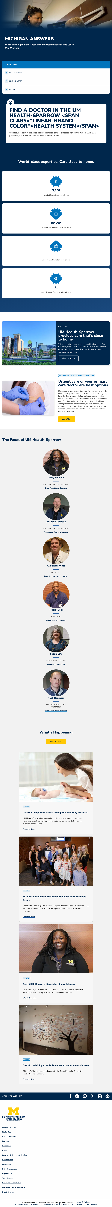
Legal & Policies (83, 1202)
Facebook (70, 1096)
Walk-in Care (7, 1178)
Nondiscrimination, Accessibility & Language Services (36, 1204)
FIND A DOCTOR (15, 81)
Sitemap (80, 1204)
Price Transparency (10, 1169)
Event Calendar (8, 1192)
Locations (6, 1141)
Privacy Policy (67, 1204)
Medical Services (9, 1127)
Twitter (92, 1096)
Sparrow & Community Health (14, 1155)
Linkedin (77, 1096)
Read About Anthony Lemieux (56, 532)
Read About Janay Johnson (56, 488)
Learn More (66, 419)
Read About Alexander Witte (56, 576)
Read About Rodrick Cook (56, 620)
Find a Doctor (7, 1132)
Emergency (6, 1164)
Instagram (100, 1096)
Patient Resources (9, 1136)
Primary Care (7, 1160)
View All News (56, 741)
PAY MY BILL (14, 89)
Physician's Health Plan (11, 1183)
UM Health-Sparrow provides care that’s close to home (80, 335)
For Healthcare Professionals (14, 1187)
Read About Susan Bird (56, 664)
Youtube (85, 1096)
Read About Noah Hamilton (56, 710)
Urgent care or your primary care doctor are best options (83, 383)
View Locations (68, 358)
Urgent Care (7, 1173)
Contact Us (6, 1146)
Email (108, 1096)
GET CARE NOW (15, 73)
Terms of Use (92, 1204)
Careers (5, 1150)
